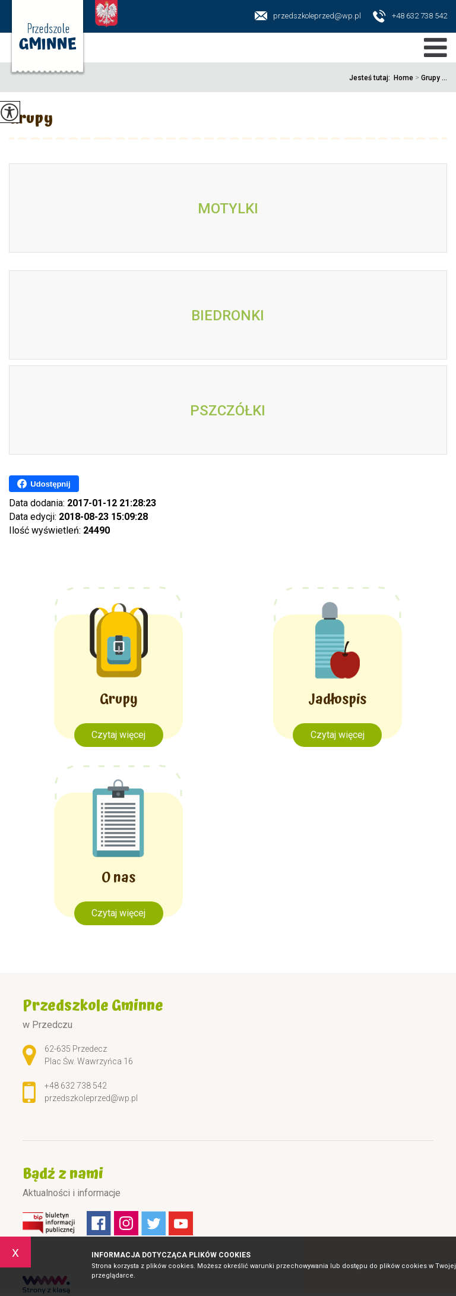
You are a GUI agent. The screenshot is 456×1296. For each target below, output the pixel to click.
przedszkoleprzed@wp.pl (308, 15)
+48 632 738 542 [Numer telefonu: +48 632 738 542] (76, 1085)
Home (403, 77)
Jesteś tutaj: (371, 77)
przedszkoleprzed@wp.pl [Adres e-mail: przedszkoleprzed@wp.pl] (91, 1098)
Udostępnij (43, 483)
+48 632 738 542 (410, 17)
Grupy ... (430, 77)
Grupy (31, 120)
